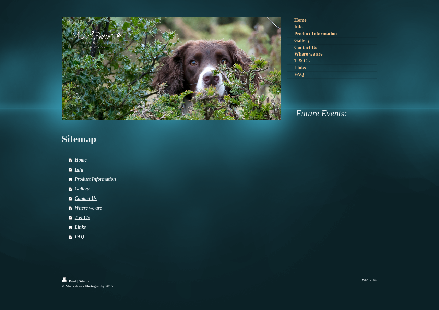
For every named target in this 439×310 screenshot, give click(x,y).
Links (80, 227)
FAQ (79, 236)
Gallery (82, 188)
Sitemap (85, 281)
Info (79, 169)
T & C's (82, 217)
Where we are (88, 208)
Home (81, 160)
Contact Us (86, 198)
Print (69, 281)
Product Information (95, 179)
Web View (369, 280)
